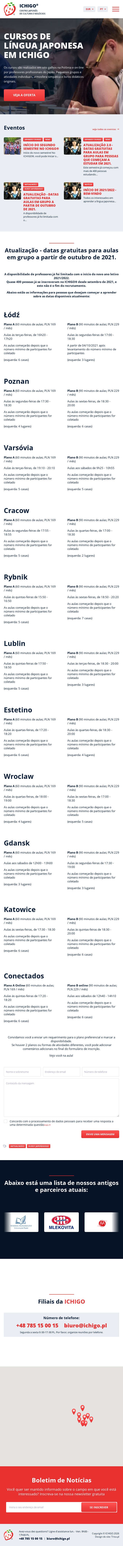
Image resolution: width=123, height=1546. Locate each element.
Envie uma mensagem (100, 1134)
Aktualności (31, 184)
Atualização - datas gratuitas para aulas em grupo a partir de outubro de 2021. (41, 201)
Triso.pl (115, 1536)
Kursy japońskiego (34, 189)
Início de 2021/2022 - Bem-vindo (99, 192)
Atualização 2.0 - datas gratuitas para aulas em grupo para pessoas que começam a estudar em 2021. (100, 154)
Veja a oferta (24, 95)
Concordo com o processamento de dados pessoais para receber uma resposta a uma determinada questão (61, 1123)
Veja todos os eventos (104, 129)
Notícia (88, 184)
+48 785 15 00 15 (37, 1325)
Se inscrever (99, 1507)
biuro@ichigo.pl (85, 1325)
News (47, 139)
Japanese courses (33, 139)
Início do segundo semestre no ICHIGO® (41, 147)
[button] (83, 1408)
